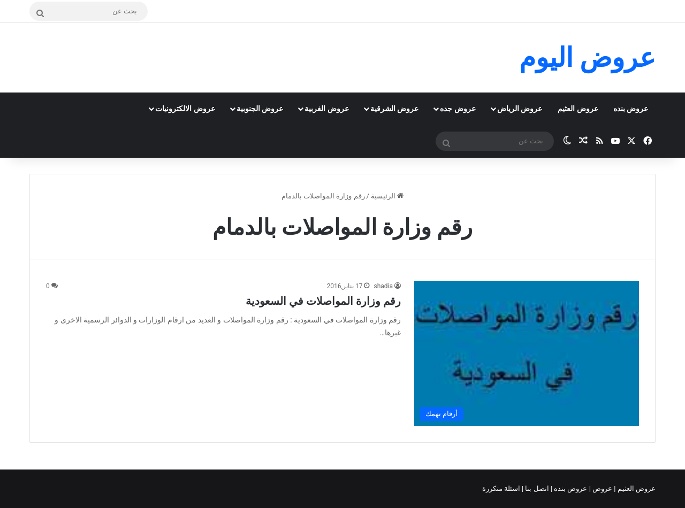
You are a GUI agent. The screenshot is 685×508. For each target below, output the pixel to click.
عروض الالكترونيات (185, 108)
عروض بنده (630, 108)
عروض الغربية (326, 108)
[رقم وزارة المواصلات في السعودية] (526, 353)
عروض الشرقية (394, 108)
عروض (602, 488)
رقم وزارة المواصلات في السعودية (323, 301)
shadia (383, 286)
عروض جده (457, 108)
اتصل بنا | (536, 488)
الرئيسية (387, 196)
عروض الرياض (519, 108)
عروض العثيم (578, 108)
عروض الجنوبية (260, 108)
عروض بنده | (570, 488)
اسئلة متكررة (502, 488)
